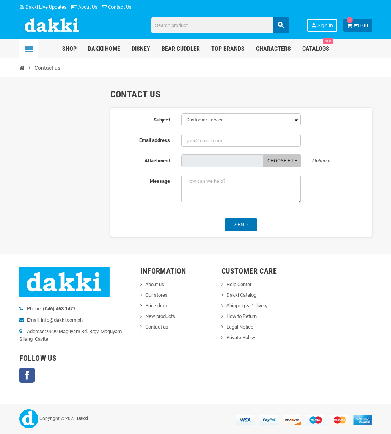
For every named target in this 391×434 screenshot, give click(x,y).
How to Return (241, 316)
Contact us (156, 327)
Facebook (27, 375)
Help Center (238, 284)
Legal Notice (239, 327)
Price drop (156, 305)
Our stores (156, 295)
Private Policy (240, 337)
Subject (162, 120)
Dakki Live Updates (43, 7)
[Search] (220, 25)
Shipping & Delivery (246, 305)
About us (154, 284)
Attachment (157, 161)
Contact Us (117, 7)
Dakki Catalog (241, 295)
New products (160, 316)
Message (160, 181)
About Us (84, 7)
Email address (154, 140)
